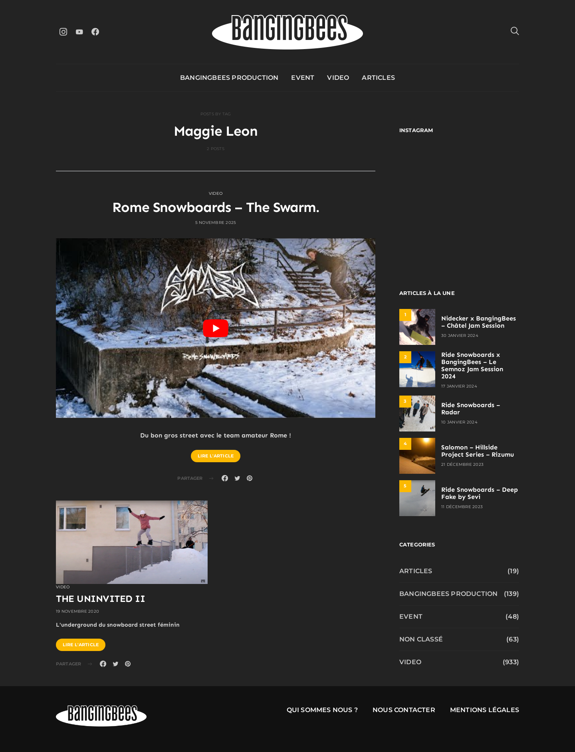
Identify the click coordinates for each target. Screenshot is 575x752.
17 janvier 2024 (459, 386)
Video (338, 77)
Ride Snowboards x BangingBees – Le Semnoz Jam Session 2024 (472, 365)
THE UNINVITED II (100, 598)
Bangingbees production (229, 77)
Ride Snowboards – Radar (470, 408)
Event (302, 77)
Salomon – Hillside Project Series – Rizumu (477, 450)
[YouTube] (79, 32)
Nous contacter (404, 710)
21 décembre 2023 (462, 464)
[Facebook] (95, 32)
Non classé (421, 639)
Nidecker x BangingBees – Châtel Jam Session (478, 322)
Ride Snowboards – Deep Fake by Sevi (479, 493)
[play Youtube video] (215, 328)
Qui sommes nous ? (322, 710)
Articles (378, 77)
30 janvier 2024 (459, 335)
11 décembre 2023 (462, 506)
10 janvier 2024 (459, 422)
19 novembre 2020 (77, 611)
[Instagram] (63, 32)
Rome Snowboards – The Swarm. (215, 207)
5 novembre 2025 (215, 222)
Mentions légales (484, 710)
